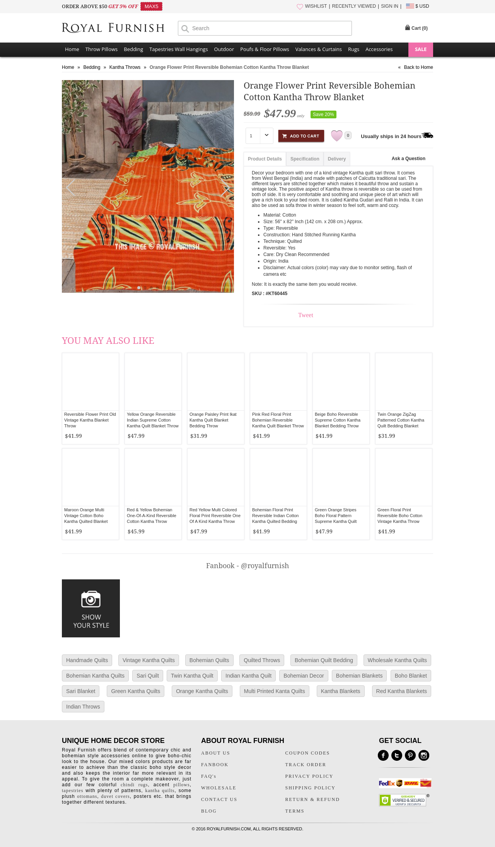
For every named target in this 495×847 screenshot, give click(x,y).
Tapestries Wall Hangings (178, 49)
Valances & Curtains (318, 49)
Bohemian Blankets (359, 676)
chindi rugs (134, 784)
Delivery (337, 159)
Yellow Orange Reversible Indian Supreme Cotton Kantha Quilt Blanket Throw (153, 420)
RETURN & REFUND (312, 799)
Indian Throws (83, 707)
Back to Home (418, 67)
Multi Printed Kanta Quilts (274, 691)
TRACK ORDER (305, 764)
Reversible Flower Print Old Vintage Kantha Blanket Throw (90, 420)
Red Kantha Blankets (401, 691)
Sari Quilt (148, 676)
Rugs (353, 49)
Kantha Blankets (340, 691)
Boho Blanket (411, 676)
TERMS (295, 811)
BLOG (209, 811)
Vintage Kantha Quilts (149, 660)
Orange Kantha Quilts (202, 691)
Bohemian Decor (303, 676)
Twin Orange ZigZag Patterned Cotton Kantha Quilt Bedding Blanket (400, 420)
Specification (304, 159)
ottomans (87, 796)
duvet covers (115, 796)
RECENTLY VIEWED (354, 6)
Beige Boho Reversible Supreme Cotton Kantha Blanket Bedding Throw (337, 420)
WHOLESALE (218, 788)
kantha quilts (159, 790)
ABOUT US (215, 753)
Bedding (133, 49)
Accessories (379, 49)
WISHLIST (316, 6)
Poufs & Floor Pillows (264, 49)
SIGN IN (389, 6)
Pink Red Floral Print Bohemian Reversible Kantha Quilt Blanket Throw (278, 420)
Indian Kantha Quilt (248, 676)
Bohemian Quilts (209, 660)
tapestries (72, 790)
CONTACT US (219, 799)
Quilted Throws (262, 660)
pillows (181, 784)
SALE (421, 49)
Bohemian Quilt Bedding (324, 660)
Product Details (265, 159)
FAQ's (209, 776)
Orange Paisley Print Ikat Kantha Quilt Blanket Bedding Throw (213, 420)
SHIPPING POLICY (310, 788)
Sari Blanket (80, 691)
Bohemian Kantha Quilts (95, 676)
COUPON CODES (307, 753)
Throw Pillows (101, 49)
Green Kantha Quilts (135, 691)
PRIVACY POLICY (309, 776)
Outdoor (224, 49)
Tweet (305, 315)
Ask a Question (408, 158)
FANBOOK (215, 764)
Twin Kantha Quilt (192, 676)
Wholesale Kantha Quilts (397, 660)
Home (72, 49)
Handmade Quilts (87, 660)
